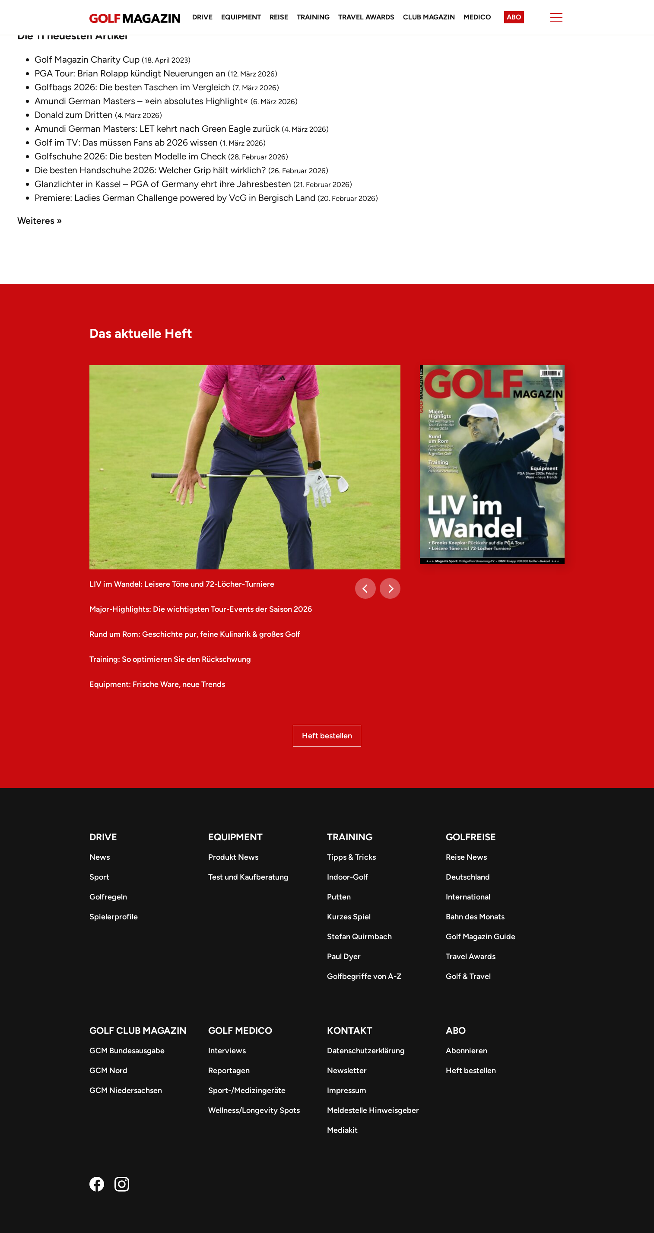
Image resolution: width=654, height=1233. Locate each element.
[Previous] (365, 588)
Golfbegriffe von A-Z (364, 976)
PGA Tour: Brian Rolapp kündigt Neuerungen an (130, 73)
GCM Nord (108, 1070)
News (99, 857)
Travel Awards (366, 17)
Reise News (466, 857)
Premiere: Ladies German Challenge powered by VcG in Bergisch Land (175, 197)
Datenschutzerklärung (366, 1050)
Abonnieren (466, 1050)
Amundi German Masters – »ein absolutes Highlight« (141, 100)
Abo (514, 17)
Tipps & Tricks (351, 857)
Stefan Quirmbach (359, 936)
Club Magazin (429, 17)
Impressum (346, 1090)
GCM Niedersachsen (125, 1090)
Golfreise (471, 837)
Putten (339, 897)
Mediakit (342, 1130)
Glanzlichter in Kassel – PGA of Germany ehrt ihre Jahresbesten (163, 183)
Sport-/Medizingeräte (247, 1090)
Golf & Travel (468, 976)
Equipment (241, 17)
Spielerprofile (113, 917)
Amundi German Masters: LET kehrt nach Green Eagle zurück (157, 128)
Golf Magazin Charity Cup (87, 59)
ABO (456, 1030)
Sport (99, 877)
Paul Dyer (344, 956)
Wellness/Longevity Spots (254, 1110)
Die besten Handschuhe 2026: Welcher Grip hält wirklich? (150, 170)
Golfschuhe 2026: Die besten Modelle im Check (130, 156)
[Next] (390, 588)
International (468, 897)
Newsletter (347, 1070)
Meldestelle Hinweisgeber (373, 1110)
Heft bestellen (327, 735)
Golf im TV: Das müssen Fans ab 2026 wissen (126, 142)
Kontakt (349, 1030)
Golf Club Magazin (138, 1030)
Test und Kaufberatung (248, 877)
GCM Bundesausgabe (127, 1050)
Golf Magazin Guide (480, 936)
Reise (279, 17)
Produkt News (233, 857)
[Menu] (556, 17)
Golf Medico (240, 1030)
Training (313, 17)
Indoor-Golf (347, 877)
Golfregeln (108, 897)
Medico (477, 17)
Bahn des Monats (475, 917)
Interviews (227, 1050)
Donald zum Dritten (74, 114)
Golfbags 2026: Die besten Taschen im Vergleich (132, 87)
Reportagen (229, 1070)
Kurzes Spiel (349, 917)
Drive (202, 17)
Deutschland (468, 877)
